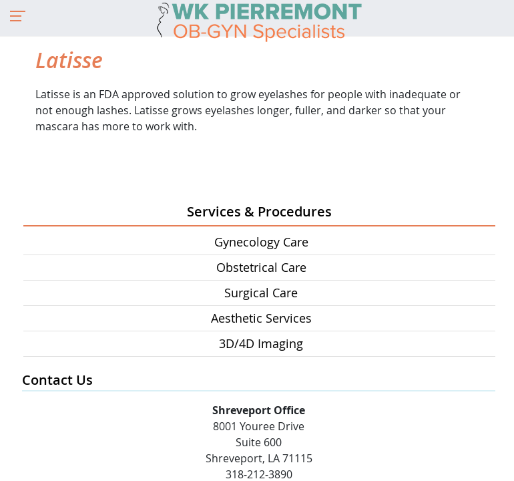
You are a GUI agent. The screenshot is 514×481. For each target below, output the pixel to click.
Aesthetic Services (261, 318)
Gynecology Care (261, 242)
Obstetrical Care (261, 267)
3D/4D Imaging (261, 343)
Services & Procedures (259, 211)
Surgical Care (261, 293)
